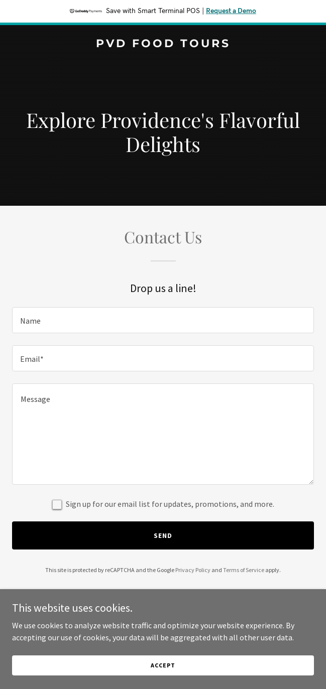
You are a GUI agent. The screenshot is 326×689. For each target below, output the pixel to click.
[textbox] (163, 320)
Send (163, 535)
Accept (163, 665)
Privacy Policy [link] (192, 570)
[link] (163, 44)
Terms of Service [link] (243, 570)
